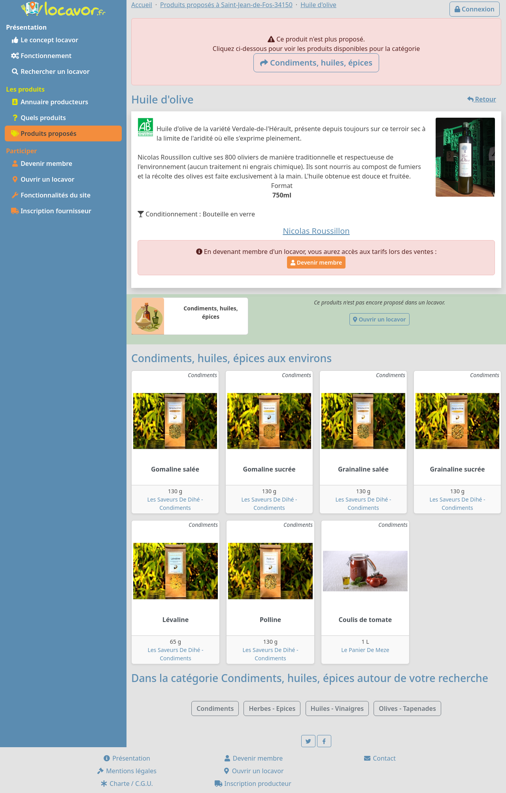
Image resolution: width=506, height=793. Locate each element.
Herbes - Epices (272, 708)
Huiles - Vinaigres (337, 708)
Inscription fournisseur (51, 211)
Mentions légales (126, 771)
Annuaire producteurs (49, 102)
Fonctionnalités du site (51, 195)
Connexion (475, 9)
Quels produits (38, 117)
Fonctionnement (41, 55)
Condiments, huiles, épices (316, 62)
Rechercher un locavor (50, 71)
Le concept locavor (44, 40)
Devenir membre (41, 163)
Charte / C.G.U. (126, 783)
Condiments (215, 708)
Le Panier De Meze (365, 650)
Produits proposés (43, 133)
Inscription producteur (253, 783)
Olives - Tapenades (407, 708)
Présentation (126, 758)
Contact (379, 758)
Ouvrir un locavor (42, 179)
